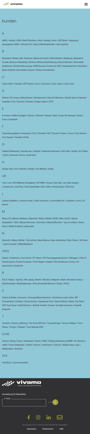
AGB (61, 429)
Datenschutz (47, 429)
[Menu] (86, 4)
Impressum (31, 429)
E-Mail (7, 399)
